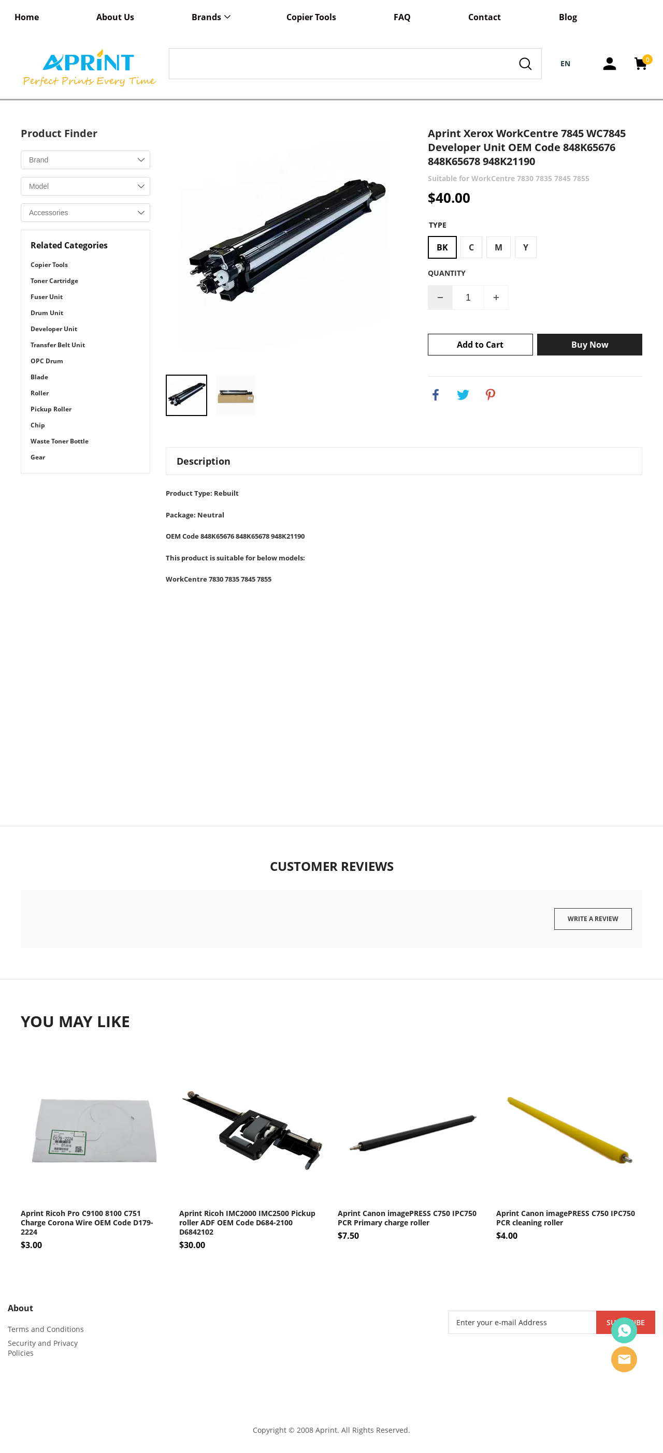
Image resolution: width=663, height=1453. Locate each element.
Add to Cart (480, 344)
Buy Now (590, 344)
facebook (435, 395)
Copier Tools (311, 17)
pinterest (490, 395)
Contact (484, 17)
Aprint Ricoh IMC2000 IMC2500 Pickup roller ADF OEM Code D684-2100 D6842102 (247, 1223)
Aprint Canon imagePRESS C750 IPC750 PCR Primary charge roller (407, 1218)
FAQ (402, 17)
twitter (463, 395)
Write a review (593, 918)
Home (27, 17)
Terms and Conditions (46, 1329)
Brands (206, 17)
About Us (115, 17)
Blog (568, 17)
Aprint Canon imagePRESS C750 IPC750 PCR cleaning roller (565, 1218)
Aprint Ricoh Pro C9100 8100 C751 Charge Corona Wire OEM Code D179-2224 (87, 1223)
